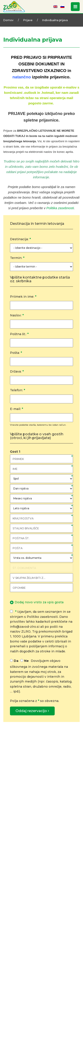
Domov (8, 20)
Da (16, 661)
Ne (26, 661)
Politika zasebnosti (60, 208)
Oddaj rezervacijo (32, 711)
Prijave (28, 20)
